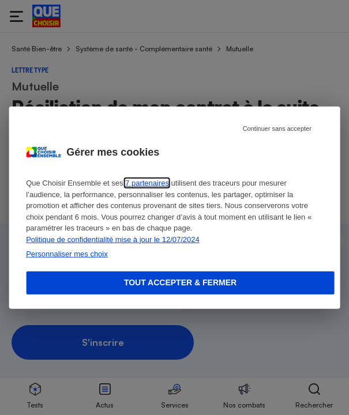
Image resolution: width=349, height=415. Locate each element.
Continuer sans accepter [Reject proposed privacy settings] (277, 128)
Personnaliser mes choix (67, 254)
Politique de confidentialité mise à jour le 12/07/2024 (113, 239)
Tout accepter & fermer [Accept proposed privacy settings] (180, 282)
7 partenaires (147, 183)
